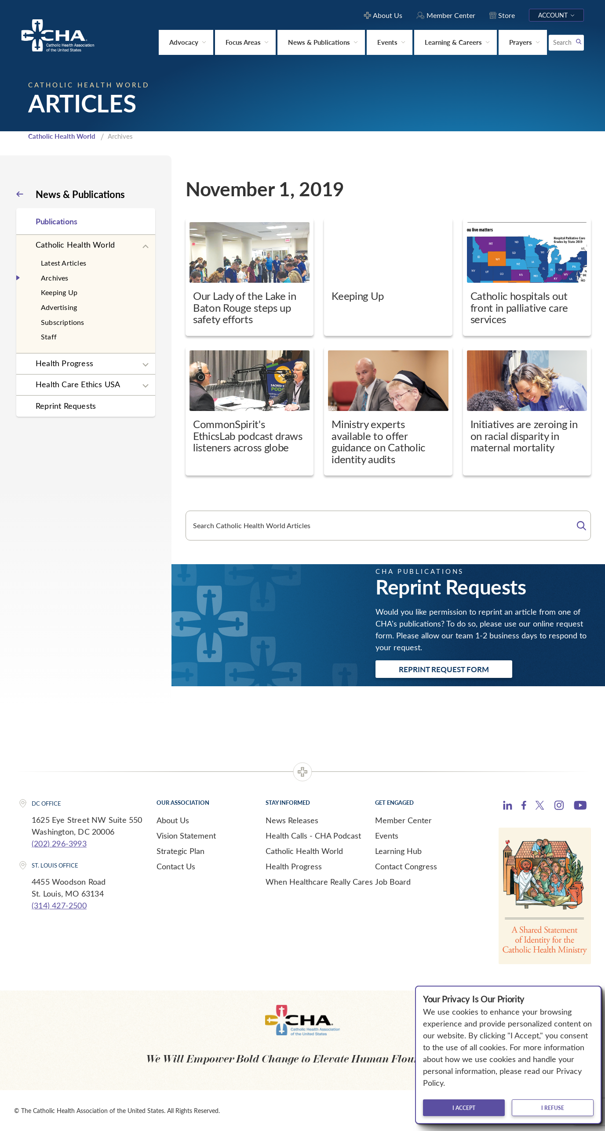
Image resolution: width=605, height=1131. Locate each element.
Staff (49, 336)
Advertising (59, 307)
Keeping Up (59, 292)
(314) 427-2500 (59, 905)
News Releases (292, 820)
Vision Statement (186, 835)
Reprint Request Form (444, 669)
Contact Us (176, 866)
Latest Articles (63, 262)
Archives (55, 277)
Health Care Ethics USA (78, 384)
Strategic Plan (180, 851)
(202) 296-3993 (59, 843)
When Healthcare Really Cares (319, 881)
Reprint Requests (66, 405)
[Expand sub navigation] (145, 247)
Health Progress (64, 363)
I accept (463, 1107)
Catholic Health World (61, 136)
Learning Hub (398, 851)
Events (386, 835)
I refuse (552, 1107)
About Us (173, 820)
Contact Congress (406, 866)
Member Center (403, 820)
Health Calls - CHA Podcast (313, 835)
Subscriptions (62, 322)
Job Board (393, 881)
